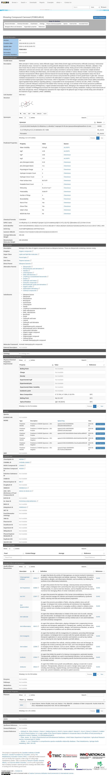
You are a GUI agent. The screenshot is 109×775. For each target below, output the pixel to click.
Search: (93, 117)
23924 (36, 578)
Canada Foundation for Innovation (19, 754)
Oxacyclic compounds (30, 282)
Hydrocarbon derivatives (31, 288)
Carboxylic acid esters (30, 280)
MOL (24, 113)
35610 (36, 667)
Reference (87, 553)
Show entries (27, 117)
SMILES (39, 113)
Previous (92, 138)
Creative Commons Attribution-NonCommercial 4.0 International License (51, 773)
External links (73, 23)
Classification (34, 23)
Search (24, 2)
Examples (50, 2)
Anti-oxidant (23, 646)
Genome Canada (32, 760)
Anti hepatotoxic (25, 588)
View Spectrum (100, 424)
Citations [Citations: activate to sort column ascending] (30, 699)
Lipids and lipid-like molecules (29, 254)
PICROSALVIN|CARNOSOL (28, 501)
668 (21, 482)
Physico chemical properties (54, 23)
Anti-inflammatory (25, 626)
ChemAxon (67, 155)
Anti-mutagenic (24, 636)
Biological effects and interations (13, 26)
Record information (10, 23)
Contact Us (67, 2)
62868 (36, 588)
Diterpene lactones (25, 263)
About (59, 2)
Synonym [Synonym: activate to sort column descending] (22, 122)
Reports (42, 2)
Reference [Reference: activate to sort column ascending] (92, 365)
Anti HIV (22, 596)
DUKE (98, 578)
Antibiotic (23, 657)
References (42, 26)
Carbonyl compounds (30, 290)
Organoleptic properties (30, 26)
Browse (15, 2)
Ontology (42, 23)
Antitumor (23, 667)
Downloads (33, 2)
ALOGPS (67, 147)
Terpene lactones (25, 260)
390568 (22, 459)
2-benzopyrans (28, 272)
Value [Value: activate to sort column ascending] (56, 365)
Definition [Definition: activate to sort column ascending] (43, 571)
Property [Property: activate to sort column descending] (22, 365)
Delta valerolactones (30, 274)
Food (5, 553)
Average (61, 553)
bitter (21, 705)
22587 (36, 596)
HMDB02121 (24, 488)
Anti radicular (24, 617)
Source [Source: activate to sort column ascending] (99, 122)
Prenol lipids (23, 257)
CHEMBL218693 (25, 462)
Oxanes (26, 278)
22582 (36, 657)
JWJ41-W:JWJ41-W (26, 491)
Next (102, 138)
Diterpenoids (28, 266)
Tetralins (26, 270)
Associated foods (83, 23)
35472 (36, 626)
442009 (22, 468)
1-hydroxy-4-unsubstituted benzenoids (35, 276)
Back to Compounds (99, 17)
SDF (29, 113)
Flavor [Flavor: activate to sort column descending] (21, 699)
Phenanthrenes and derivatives (33, 268)
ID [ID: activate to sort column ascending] (33, 571)
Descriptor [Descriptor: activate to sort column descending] (22, 571)
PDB (33, 113)
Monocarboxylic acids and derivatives (35, 284)
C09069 (22, 465)
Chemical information (22, 23)
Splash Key (61, 421)
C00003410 (23, 507)
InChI (45, 113)
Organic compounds (26, 251)
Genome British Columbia (18, 762)
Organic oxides (28, 286)
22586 (36, 646)
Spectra (65, 23)
